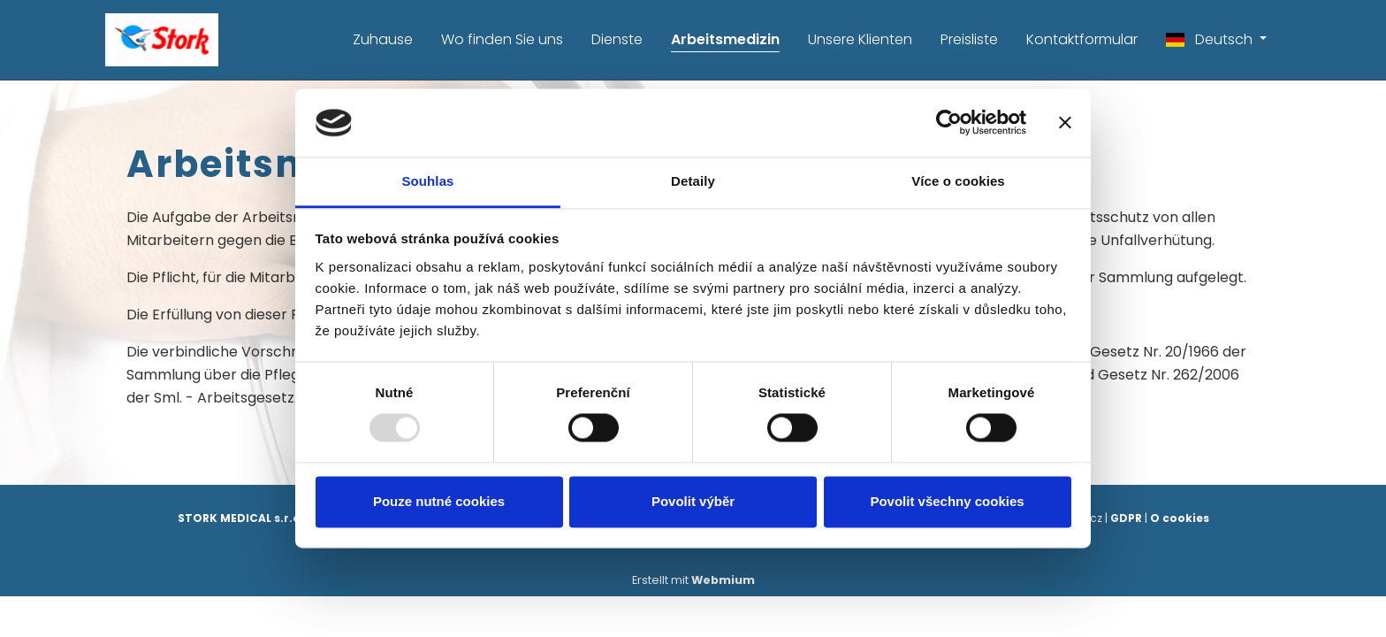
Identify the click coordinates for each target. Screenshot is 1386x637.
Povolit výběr (693, 501)
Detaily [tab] (693, 180)
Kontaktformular (1082, 39)
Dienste (617, 39)
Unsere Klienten (860, 39)
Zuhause (383, 39)
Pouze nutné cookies (439, 501)
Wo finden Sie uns (502, 39)
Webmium (723, 579)
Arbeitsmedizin (725, 39)
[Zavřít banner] (1065, 123)
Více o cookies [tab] (958, 180)
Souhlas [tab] (427, 180)
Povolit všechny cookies (947, 501)
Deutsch (1211, 39)
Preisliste (969, 39)
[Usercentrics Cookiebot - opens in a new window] (949, 123)
